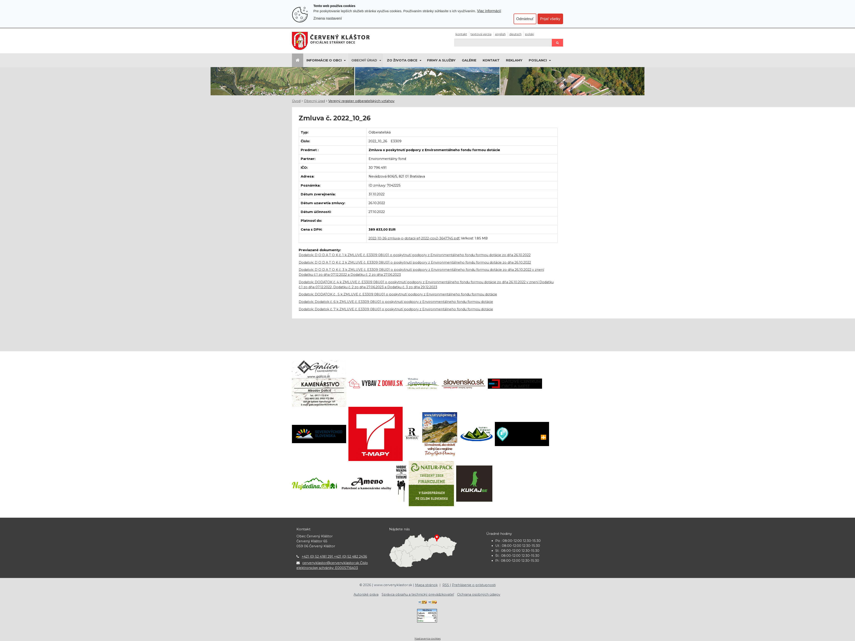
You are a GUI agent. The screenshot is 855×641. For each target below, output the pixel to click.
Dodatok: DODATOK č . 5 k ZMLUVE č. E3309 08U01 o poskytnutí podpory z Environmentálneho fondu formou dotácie (398, 294)
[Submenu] (344, 60)
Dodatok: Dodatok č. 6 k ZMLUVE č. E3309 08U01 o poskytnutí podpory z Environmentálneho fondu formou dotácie (396, 302)
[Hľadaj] (503, 43)
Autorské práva (366, 594)
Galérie (469, 60)
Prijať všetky (550, 19)
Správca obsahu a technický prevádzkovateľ (418, 594)
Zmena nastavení (327, 18)
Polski (529, 34)
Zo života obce (402, 60)
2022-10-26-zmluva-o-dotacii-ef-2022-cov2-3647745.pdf (414, 238)
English (500, 34)
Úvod (296, 101)
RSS (446, 585)
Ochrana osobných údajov (478, 594)
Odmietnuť (525, 19)
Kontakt (461, 34)
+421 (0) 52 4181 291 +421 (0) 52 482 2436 (334, 556)
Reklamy (514, 60)
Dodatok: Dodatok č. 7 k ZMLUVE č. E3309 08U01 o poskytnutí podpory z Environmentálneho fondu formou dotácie (396, 309)
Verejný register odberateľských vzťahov (361, 101)
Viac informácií (489, 11)
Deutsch (515, 34)
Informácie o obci (324, 60)
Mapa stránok (426, 585)
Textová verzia (481, 34)
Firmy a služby (441, 60)
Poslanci (538, 60)
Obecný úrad (364, 60)
